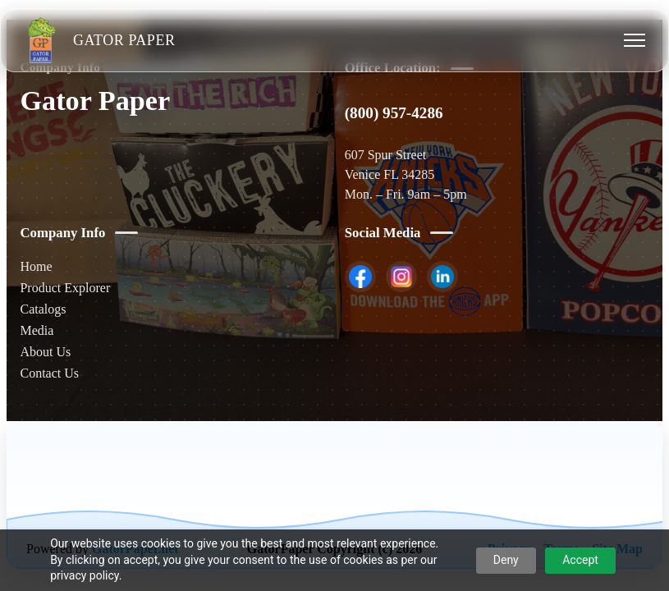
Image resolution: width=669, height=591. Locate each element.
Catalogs (43, 309)
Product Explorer (65, 288)
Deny (506, 559)
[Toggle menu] (634, 40)
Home (36, 266)
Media (36, 330)
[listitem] (360, 276)
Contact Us (49, 373)
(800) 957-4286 (394, 112)
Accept (580, 559)
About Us (45, 352)
